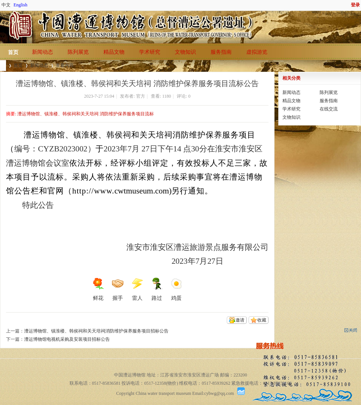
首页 (13, 52)
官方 (140, 96)
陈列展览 (78, 52)
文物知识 (185, 52)
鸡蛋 (176, 289)
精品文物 (113, 52)
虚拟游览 (256, 52)
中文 (6, 5)
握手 (118, 289)
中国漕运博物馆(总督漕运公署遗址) (3, 65)
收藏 (261, 320)
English (20, 5)
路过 (157, 289)
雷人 (137, 289)
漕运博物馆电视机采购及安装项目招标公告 (67, 339)
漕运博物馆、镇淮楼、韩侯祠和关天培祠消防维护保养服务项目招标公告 (96, 331)
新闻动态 (42, 52)
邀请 (239, 320)
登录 (355, 5)
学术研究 (149, 52)
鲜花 (98, 289)
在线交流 (329, 109)
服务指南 (221, 52)
